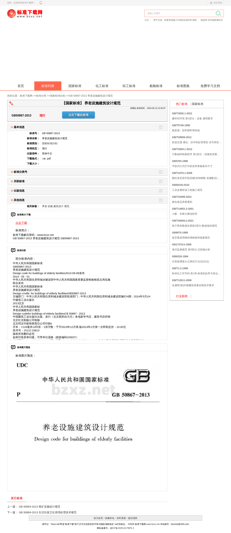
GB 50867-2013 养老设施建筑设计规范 (91, 95)
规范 (66, 206)
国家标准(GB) (58, 95)
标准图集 (183, 86)
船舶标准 (156, 86)
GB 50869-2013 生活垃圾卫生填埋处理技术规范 (48, 512)
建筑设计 (58, 206)
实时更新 (121, 518)
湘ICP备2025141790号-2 (122, 528)
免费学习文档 (210, 86)
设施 (50, 206)
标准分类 (41, 95)
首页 (21, 86)
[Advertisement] (115, 54)
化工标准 (101, 86)
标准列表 (47, 86)
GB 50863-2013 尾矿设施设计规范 (39, 506)
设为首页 (98, 518)
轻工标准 (129, 86)
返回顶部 (132, 518)
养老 (44, 206)
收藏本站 (109, 518)
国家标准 (74, 86)
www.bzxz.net (153, 524)
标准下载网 (48, 17)
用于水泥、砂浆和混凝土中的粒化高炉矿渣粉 (175, 20)
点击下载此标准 (78, 114)
